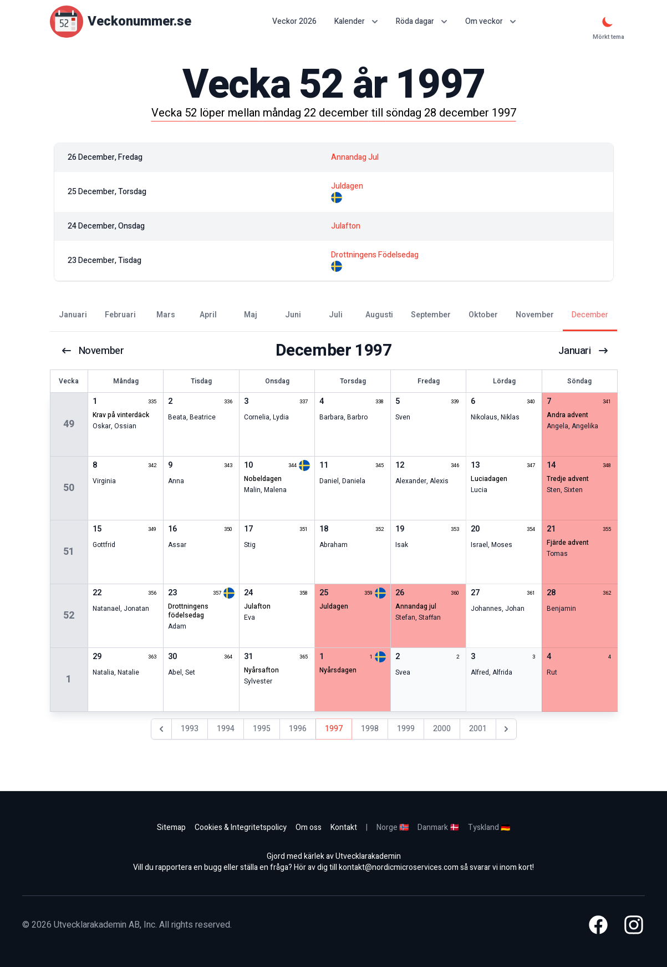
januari (582, 350)
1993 (189, 729)
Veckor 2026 (294, 21)
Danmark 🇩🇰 (438, 827)
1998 (370, 729)
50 (68, 487)
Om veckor (490, 21)
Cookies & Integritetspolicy (241, 827)
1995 (262, 729)
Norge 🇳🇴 (392, 827)
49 (68, 424)
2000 (442, 729)
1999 (406, 729)
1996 (298, 729)
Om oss (309, 827)
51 (68, 551)
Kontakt (343, 827)
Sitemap (171, 827)
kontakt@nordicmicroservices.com (399, 867)
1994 (226, 729)
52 (68, 615)
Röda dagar (421, 21)
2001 (478, 729)
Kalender (356, 21)
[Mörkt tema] (608, 22)
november (95, 350)
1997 (334, 729)
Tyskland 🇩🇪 (489, 827)
